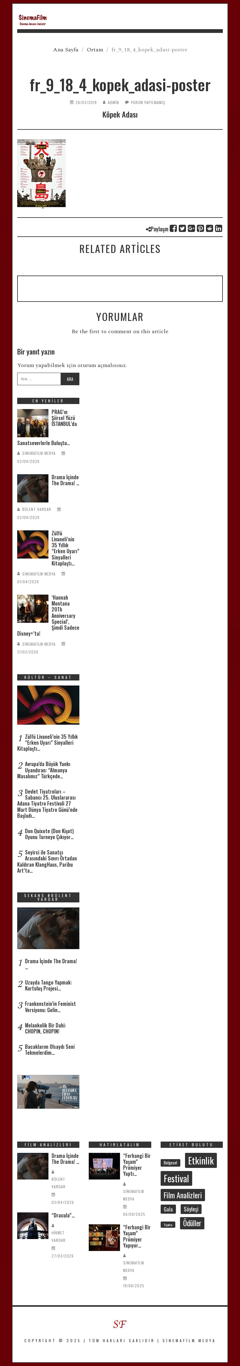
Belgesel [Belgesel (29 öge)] (170, 1162)
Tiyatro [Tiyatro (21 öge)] (168, 1224)
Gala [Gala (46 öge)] (168, 1209)
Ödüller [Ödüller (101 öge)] (192, 1223)
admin (113, 102)
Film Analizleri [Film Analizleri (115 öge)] (183, 1195)
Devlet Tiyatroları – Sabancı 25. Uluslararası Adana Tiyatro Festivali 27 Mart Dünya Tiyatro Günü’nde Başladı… (47, 803)
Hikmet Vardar (59, 1236)
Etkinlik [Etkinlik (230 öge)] (201, 1160)
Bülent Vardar (36, 509)
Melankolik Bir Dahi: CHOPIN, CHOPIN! (45, 1028)
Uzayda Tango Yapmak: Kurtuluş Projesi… (48, 985)
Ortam (95, 49)
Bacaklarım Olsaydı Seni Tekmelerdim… (50, 1049)
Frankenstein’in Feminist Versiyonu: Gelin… (50, 1006)
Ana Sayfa (65, 49)
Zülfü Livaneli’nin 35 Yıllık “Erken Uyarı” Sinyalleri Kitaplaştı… (65, 548)
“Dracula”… (63, 1215)
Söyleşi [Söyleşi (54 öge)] (191, 1209)
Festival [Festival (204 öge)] (176, 1178)
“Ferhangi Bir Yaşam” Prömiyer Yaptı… (137, 1165)
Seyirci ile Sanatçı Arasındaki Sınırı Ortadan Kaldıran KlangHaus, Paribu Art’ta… (47, 861)
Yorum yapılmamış (148, 102)
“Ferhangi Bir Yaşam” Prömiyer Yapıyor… (137, 1236)
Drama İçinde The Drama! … (65, 480)
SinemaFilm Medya (39, 453)
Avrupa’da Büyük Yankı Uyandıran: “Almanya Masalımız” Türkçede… (43, 770)
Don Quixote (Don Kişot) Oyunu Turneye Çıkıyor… (49, 834)
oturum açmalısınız (102, 365)
